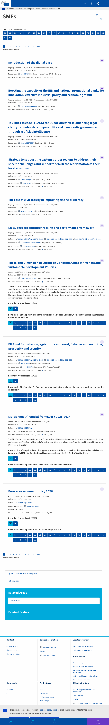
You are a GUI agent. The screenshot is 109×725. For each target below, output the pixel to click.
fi (30, 328)
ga (60, 323)
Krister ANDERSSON (26, 143)
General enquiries (13, 654)
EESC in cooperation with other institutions (84, 690)
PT (88, 33)
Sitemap (10, 689)
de (35, 323)
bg (15, 323)
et (40, 323)
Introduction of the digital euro (30, 62)
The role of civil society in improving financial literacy (45, 200)
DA (19, 33)
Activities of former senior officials (85, 676)
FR (34, 33)
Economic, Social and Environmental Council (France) (87, 705)
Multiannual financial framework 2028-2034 (39, 416)
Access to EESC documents (83, 666)
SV (10, 38)
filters (97, 15)
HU (68, 33)
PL (83, 33)
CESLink (76, 699)
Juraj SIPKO (23, 74)
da (30, 323)
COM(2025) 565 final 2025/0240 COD (29, 360)
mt (89, 323)
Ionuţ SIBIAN (25, 183)
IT (54, 33)
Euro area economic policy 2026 (30, 491)
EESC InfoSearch (47, 656)
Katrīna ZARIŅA (24, 180)
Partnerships (44, 701)
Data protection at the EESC (83, 646)
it (69, 323)
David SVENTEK (27, 367)
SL (5, 38)
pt (103, 323)
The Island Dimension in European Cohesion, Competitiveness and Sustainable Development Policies (54, 264)
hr (64, 323)
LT (63, 33)
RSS (101, 19)
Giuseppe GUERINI (26, 211)
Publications (13, 580)
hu (84, 323)
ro (15, 328)
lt (79, 323)
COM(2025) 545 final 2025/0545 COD (29, 239)
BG (10, 33)
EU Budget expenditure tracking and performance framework (51, 227)
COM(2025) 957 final (24, 503)
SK (103, 33)
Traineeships (44, 693)
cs (25, 323)
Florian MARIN (24, 363)
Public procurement (47, 697)
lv (74, 323)
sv (35, 328)
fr (54, 323)
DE (24, 33)
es (20, 323)
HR (49, 33)
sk (20, 328)
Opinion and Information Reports (22, 573)
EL (39, 33)
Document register (48, 647)
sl (25, 328)
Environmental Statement (82, 650)
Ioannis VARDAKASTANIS (27, 278)
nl (93, 323)
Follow (102, 60)
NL (78, 33)
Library (42, 651)
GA (44, 33)
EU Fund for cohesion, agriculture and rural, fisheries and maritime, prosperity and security (55, 346)
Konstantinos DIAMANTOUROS (29, 243)
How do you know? (51, 9)
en (50, 323)
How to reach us (12, 646)
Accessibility (91, 3)
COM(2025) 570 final (24, 428)
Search (54, 722)
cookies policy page (48, 710)
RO (98, 33)
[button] (98, 3)
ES (5, 33)
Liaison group (78, 695)
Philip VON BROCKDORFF (28, 106)
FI (93, 33)
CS (15, 33)
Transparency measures (82, 663)
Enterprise (15, 600)
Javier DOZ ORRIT (31, 506)
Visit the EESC (12, 650)
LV (59, 33)
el (44, 323)
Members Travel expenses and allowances (84, 671)
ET (29, 33)
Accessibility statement (81, 680)
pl (98, 323)
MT (73, 33)
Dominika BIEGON (27, 246)
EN (15, 309)
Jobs (41, 689)
